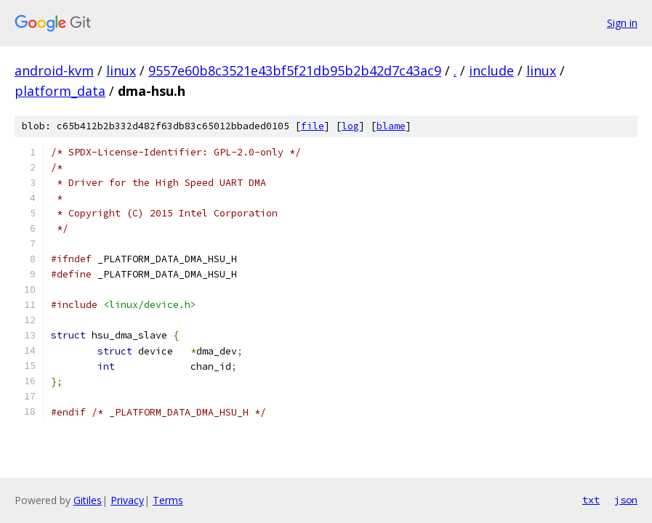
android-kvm (54, 70)
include (491, 70)
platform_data (60, 91)
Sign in (622, 23)
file (312, 126)
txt (591, 499)
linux (121, 70)
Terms (168, 500)
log (350, 126)
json (625, 499)
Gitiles (87, 500)
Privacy (127, 500)
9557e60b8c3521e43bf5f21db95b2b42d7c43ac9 (294, 70)
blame (391, 126)
